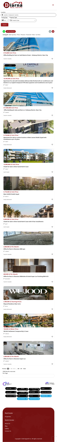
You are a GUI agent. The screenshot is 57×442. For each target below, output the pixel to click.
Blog (6, 426)
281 (21, 368)
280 (18, 368)
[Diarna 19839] (13, 5)
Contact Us (8, 431)
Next (24, 368)
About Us (7, 423)
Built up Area (12, 34)
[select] (5, 20)
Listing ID (5, 34)
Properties (8, 416)
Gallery (7, 428)
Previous (4, 368)
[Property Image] (28, 44)
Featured (28, 34)
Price (18, 34)
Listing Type (4, 17)
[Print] (4, 31)
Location (3, 12)
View (33, 34)
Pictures (23, 34)
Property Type (13, 17)
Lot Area (38, 34)
